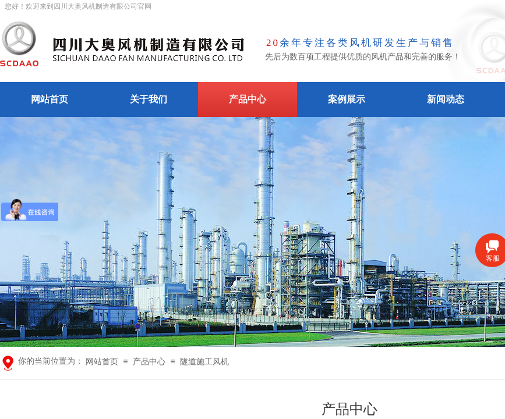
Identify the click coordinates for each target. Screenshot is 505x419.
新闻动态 (445, 99)
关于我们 (148, 99)
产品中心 (247, 99)
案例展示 (346, 99)
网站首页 (49, 99)
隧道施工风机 (204, 361)
